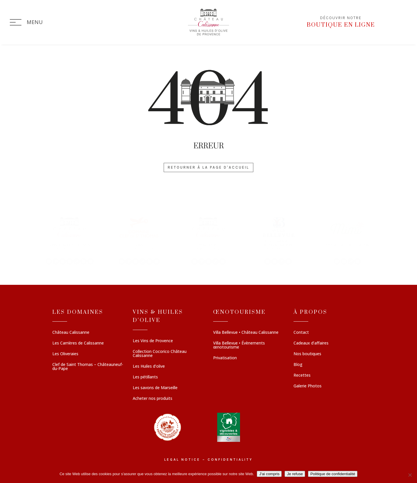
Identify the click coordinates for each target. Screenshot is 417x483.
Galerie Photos (308, 386)
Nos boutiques (307, 354)
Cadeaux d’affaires (311, 343)
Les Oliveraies (65, 354)
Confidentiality (230, 460)
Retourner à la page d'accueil (208, 167)
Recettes (302, 375)
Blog (298, 364)
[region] (208, 240)
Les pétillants (145, 377)
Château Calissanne (70, 332)
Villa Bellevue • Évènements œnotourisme (239, 345)
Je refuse (295, 474)
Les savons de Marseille (155, 388)
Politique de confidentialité (332, 474)
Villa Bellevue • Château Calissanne (245, 332)
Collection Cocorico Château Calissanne (160, 353)
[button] (69, 240)
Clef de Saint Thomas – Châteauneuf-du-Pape (87, 366)
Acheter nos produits (152, 398)
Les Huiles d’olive (149, 366)
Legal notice (182, 460)
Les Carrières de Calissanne (78, 343)
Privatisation (225, 358)
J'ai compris (269, 474)
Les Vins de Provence (153, 341)
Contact (301, 332)
